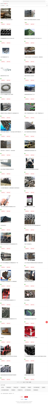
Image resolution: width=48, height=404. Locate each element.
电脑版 (26, 399)
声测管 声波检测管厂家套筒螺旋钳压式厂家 (8, 318)
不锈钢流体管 (23, 387)
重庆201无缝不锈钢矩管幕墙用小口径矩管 (32, 19)
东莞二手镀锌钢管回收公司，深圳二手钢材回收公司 (34, 113)
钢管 (13, 393)
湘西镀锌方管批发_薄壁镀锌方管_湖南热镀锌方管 (10, 113)
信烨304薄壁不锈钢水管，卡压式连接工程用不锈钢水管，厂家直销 (13, 131)
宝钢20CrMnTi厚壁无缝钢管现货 (6, 19)
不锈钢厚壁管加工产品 (29, 187)
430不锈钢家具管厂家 (5, 57)
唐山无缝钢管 (27, 300)
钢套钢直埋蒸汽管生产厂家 (29, 94)
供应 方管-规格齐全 (28, 244)
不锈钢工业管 (16, 387)
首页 (1, 393)
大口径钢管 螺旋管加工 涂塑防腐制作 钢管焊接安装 (10, 187)
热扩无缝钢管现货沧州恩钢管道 (30, 131)
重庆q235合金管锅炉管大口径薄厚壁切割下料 (9, 244)
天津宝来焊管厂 (3, 225)
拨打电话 (8, 24)
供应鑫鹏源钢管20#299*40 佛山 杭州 (7, 38)
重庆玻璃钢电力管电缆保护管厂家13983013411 (33, 38)
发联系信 (3, 24)
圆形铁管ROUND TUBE (5, 75)
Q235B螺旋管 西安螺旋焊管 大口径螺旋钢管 (9, 281)
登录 (22, 396)
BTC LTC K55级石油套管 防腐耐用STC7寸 (8, 300)
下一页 (27, 382)
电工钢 (2, 387)
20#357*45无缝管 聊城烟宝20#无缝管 (31, 169)
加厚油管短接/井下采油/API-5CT (30, 318)
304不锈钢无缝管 (36, 387)
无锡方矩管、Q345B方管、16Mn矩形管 (8, 150)
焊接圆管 (29, 387)
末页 (30, 382)
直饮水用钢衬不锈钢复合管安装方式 (7, 169)
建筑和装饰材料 (5, 393)
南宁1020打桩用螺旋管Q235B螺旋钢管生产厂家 (9, 262)
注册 (26, 396)
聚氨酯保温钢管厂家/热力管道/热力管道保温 (9, 356)
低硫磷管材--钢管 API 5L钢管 (30, 206)
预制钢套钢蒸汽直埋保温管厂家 (30, 150)
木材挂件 (2, 337)
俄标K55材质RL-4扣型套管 (29, 75)
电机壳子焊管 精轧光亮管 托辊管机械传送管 (33, 225)
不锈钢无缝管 (8, 387)
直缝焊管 (43, 387)
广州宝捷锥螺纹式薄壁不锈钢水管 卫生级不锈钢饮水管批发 (35, 356)
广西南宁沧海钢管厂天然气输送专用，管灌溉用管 (34, 57)
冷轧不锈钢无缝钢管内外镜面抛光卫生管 (8, 206)
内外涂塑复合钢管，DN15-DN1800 (31, 337)
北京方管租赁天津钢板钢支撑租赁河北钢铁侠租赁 (34, 262)
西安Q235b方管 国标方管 (29, 281)
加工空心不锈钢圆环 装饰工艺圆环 (7, 94)
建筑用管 (10, 393)
